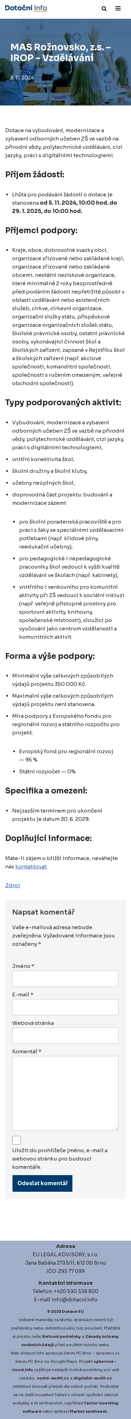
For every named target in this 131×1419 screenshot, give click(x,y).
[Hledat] (104, 8)
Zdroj (12, 885)
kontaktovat (30, 866)
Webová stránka (33, 1023)
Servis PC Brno (77, 1353)
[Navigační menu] (118, 8)
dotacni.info (32, 1353)
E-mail (23, 994)
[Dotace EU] (26, 8)
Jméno (23, 966)
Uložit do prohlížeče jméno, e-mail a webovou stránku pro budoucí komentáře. (59, 1158)
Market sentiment (88, 1411)
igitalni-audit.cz (94, 1378)
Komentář (27, 1051)
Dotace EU (73, 1311)
